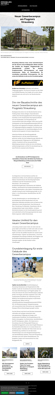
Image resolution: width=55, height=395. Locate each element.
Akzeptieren (5, 392)
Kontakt (34, 388)
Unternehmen (26, 10)
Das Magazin (33, 5)
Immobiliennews (22, 5)
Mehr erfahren (20, 392)
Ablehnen (12, 392)
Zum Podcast (27, 166)
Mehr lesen (9, 373)
